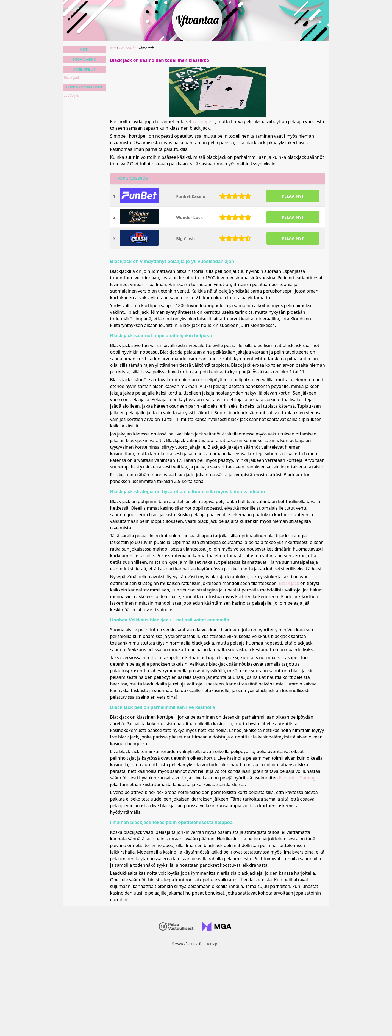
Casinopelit (84, 69)
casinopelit (204, 121)
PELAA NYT (293, 196)
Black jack (289, 583)
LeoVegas (71, 96)
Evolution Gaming (297, 778)
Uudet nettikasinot (84, 87)
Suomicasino (84, 60)
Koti (84, 50)
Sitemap (210, 943)
